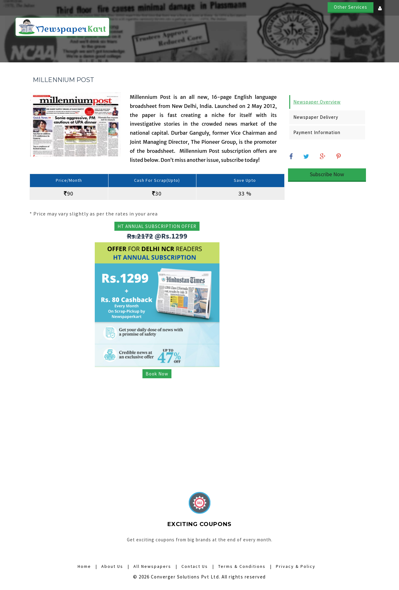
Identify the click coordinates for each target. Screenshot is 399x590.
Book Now (157, 374)
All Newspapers (240, 27)
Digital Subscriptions (292, 27)
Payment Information (316, 132)
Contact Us (370, 27)
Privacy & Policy (295, 566)
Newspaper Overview (317, 102)
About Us (337, 27)
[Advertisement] (157, 426)
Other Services (350, 7)
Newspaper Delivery (315, 117)
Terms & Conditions (242, 566)
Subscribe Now (327, 174)
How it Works (197, 27)
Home (166, 27)
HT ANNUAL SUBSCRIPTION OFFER (157, 226)
